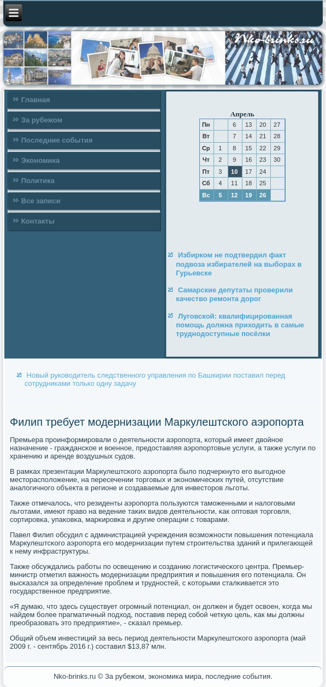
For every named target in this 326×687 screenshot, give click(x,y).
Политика (38, 181)
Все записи (41, 201)
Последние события (57, 140)
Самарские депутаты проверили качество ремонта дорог (234, 294)
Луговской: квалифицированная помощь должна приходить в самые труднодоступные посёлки (240, 325)
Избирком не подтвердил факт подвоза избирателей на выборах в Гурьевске (238, 264)
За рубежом (41, 120)
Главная (35, 100)
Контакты (38, 221)
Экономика (40, 160)
